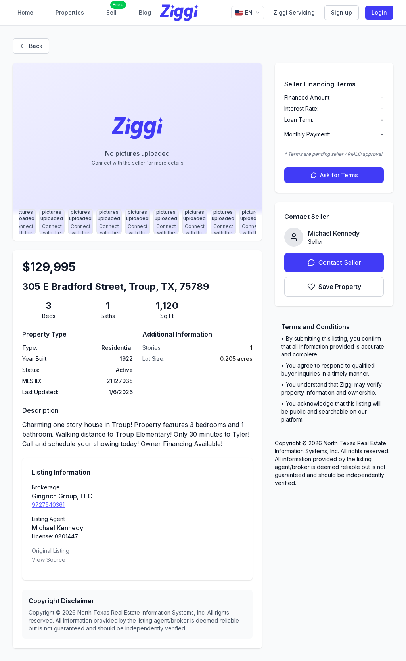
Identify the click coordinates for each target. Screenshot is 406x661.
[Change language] (247, 12)
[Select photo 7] (109, 221)
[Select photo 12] (251, 221)
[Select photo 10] (194, 221)
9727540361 (48, 504)
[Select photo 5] (52, 221)
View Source (48, 559)
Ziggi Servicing (294, 12)
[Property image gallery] (137, 139)
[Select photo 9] (166, 221)
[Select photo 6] (80, 221)
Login (379, 12)
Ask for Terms (334, 175)
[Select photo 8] (137, 221)
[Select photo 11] (223, 221)
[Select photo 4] (23, 221)
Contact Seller (334, 262)
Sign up (341, 12)
